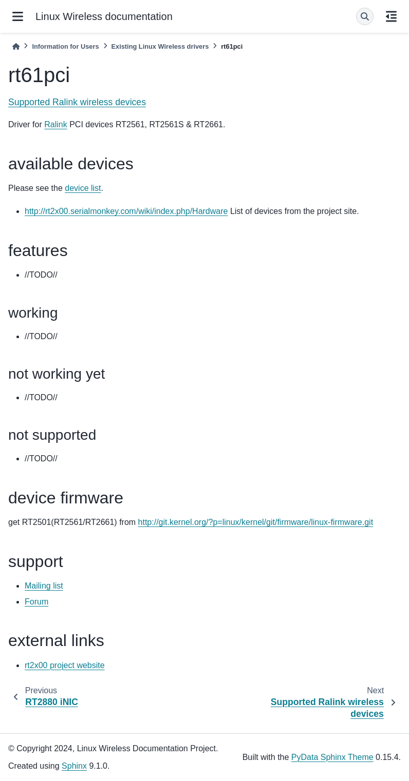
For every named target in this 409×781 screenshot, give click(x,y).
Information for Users (65, 46)
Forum (36, 601)
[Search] (365, 16)
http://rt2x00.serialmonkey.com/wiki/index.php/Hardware (126, 211)
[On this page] (391, 16)
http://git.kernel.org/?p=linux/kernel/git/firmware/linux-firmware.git (256, 522)
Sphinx (74, 766)
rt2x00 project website (65, 665)
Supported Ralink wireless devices (77, 102)
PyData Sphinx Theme (332, 757)
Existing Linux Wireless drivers (160, 46)
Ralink (55, 124)
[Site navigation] (17, 16)
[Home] (16, 46)
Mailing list (44, 585)
